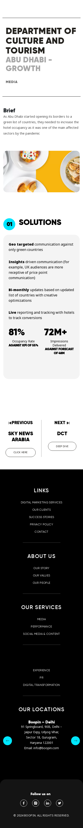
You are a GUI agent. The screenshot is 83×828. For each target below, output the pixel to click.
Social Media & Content (41, 633)
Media (41, 619)
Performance (41, 626)
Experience (41, 670)
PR (41, 677)
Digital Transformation (41, 685)
